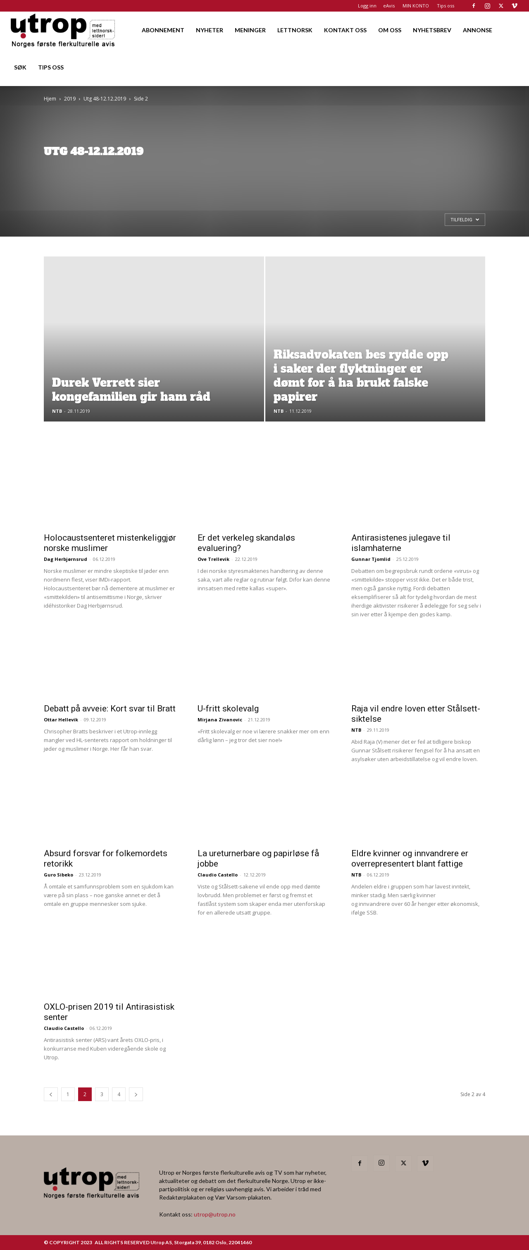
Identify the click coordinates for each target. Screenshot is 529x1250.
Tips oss (445, 5)
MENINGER (250, 30)
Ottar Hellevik (61, 719)
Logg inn (367, 5)
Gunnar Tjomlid (371, 559)
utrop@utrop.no (215, 1214)
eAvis (389, 5)
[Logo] (63, 30)
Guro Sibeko (58, 875)
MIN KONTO (416, 5)
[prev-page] (51, 1094)
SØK (20, 67)
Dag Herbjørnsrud (65, 559)
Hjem (50, 98)
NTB (57, 411)
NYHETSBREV (432, 30)
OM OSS (389, 30)
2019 (70, 98)
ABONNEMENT (163, 30)
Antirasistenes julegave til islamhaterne (400, 543)
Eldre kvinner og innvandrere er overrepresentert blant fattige (409, 858)
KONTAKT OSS (345, 30)
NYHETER (209, 30)
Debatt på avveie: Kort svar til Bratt (110, 709)
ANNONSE (477, 30)
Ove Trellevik (213, 559)
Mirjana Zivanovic (220, 719)
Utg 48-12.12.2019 (104, 98)
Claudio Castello (218, 875)
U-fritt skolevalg (228, 709)
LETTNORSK (294, 30)
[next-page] (136, 1094)
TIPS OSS (51, 67)
